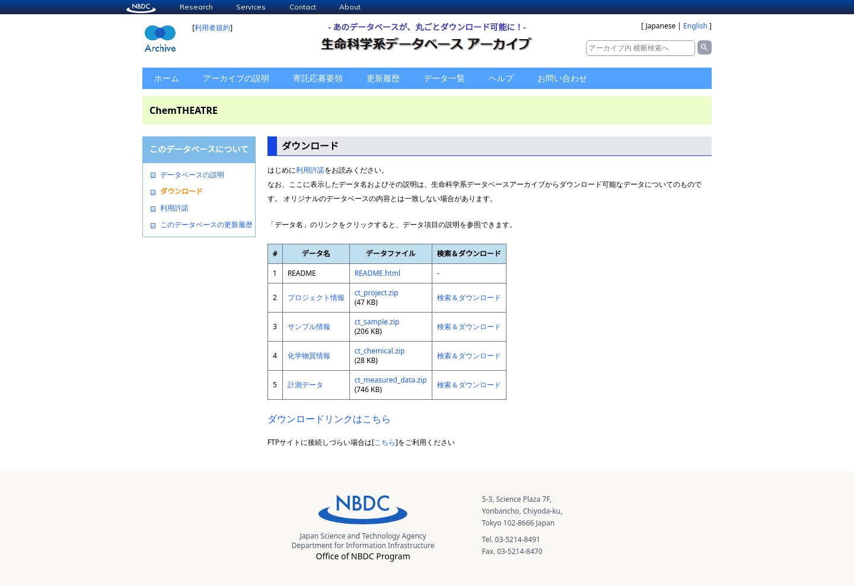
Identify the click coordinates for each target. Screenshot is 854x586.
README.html (377, 273)
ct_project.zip (377, 293)
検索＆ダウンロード (469, 297)
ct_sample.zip (377, 322)
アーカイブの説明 (236, 78)
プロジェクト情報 (316, 297)
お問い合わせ (562, 78)
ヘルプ (501, 78)
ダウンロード (181, 191)
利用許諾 (174, 208)
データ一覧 (444, 78)
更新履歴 (383, 78)
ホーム (166, 78)
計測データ (305, 385)
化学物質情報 (309, 356)
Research (196, 6)
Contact (302, 6)
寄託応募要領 (318, 78)
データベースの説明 (192, 175)
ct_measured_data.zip (391, 380)
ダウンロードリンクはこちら (329, 418)
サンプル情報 (309, 326)
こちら (385, 442)
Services (251, 6)
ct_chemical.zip (380, 351)
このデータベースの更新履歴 (206, 225)
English (695, 26)
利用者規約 (212, 28)
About (350, 6)
